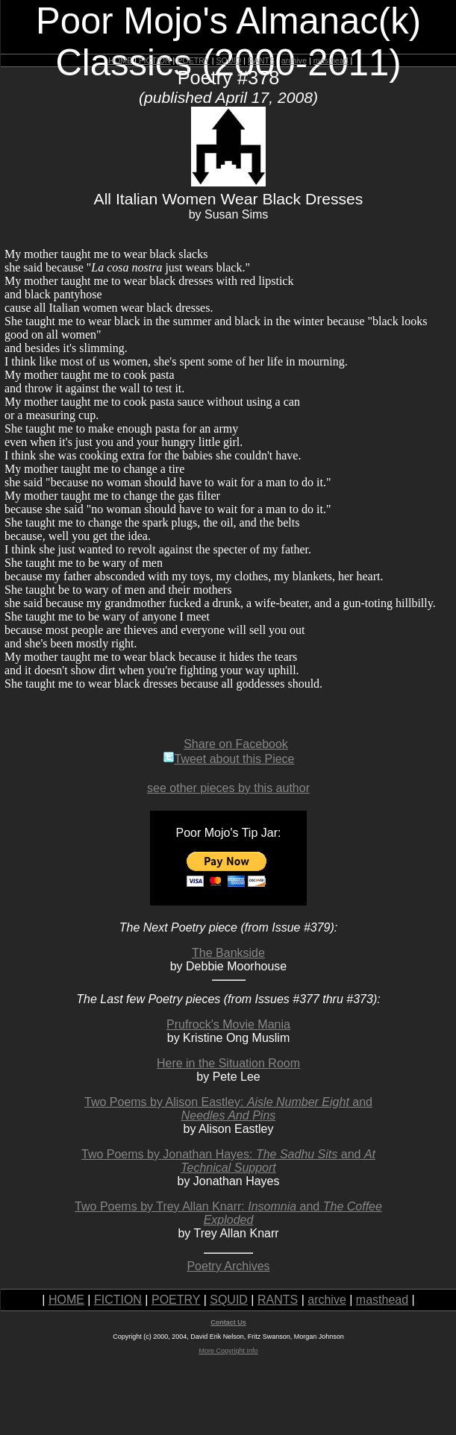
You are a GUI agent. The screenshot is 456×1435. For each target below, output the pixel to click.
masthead (331, 60)
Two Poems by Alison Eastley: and (228, 1109)
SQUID (228, 60)
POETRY (193, 60)
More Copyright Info (228, 1350)
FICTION (155, 60)
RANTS (261, 60)
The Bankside (228, 952)
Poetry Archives (228, 1266)
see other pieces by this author (228, 788)
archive (294, 60)
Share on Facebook (236, 744)
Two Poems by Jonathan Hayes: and (228, 1161)
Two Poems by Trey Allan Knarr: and (228, 1213)
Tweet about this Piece (229, 759)
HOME (120, 60)
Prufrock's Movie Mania (228, 1024)
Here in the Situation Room (228, 1063)
